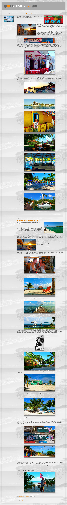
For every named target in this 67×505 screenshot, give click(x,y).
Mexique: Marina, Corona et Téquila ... (26, 13)
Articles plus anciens (60, 499)
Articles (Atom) (22, 500)
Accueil (40, 499)
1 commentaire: (27, 496)
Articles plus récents (19, 499)
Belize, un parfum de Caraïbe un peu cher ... (28, 220)
